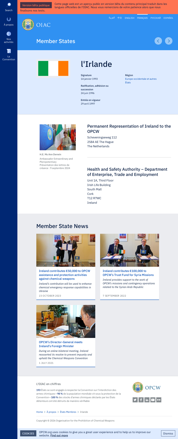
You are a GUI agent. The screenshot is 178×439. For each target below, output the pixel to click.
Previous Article (158, 41)
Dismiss (168, 433)
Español (168, 17)
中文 (120, 17)
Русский (156, 17)
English (129, 17)
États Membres (68, 411)
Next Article (168, 41)
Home (39, 411)
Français (142, 17)
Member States (55, 41)
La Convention (8, 58)
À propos (9, 24)
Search (9, 10)
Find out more (59, 435)
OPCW (152, 387)
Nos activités (8, 40)
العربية (112, 17)
